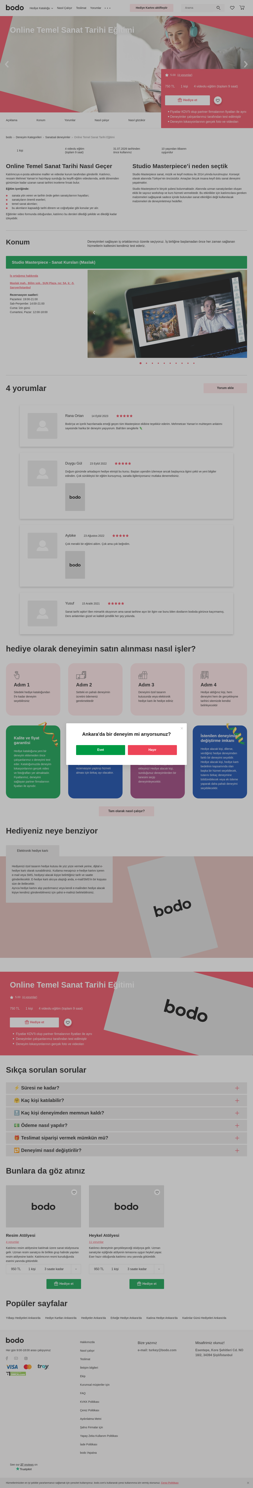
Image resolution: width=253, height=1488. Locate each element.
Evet (100, 749)
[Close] (182, 728)
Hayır (152, 749)
